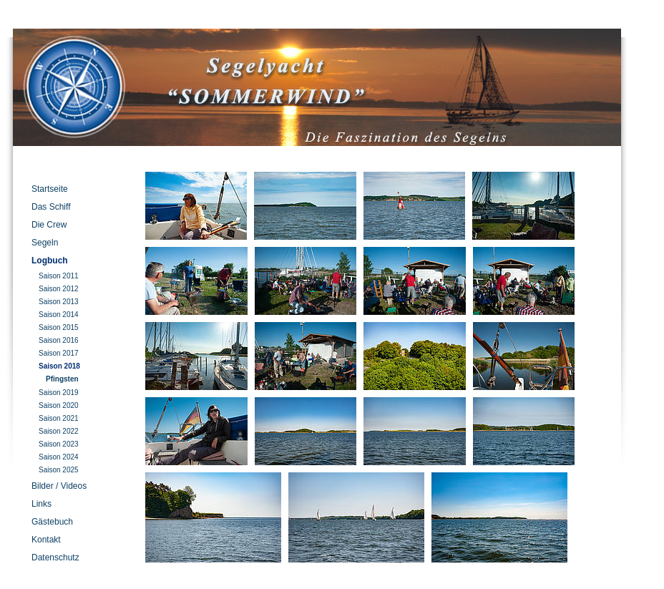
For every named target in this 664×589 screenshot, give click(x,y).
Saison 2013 (59, 302)
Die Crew (49, 225)
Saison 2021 (59, 418)
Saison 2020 (59, 405)
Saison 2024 (59, 457)
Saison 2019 (59, 392)
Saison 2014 (59, 314)
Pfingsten (62, 379)
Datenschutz (55, 558)
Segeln (44, 243)
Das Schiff (50, 207)
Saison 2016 (59, 340)
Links (41, 504)
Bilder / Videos (59, 486)
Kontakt (46, 540)
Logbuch (49, 260)
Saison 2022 (59, 431)
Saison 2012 (59, 289)
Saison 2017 (59, 353)
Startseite (49, 189)
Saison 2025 (59, 470)
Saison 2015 (59, 327)
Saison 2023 (59, 444)
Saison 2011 (59, 276)
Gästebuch (52, 522)
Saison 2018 (59, 366)
